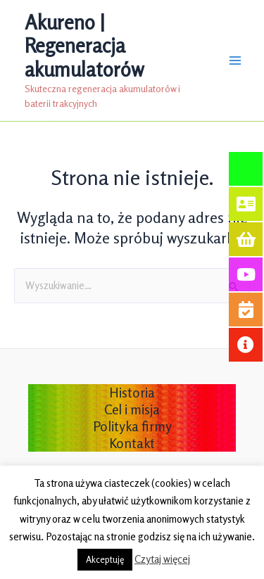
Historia (132, 392)
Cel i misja (132, 409)
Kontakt (132, 443)
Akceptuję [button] (105, 559)
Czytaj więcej (162, 559)
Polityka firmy (132, 426)
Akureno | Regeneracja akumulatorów (84, 46)
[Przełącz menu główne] (235, 60)
